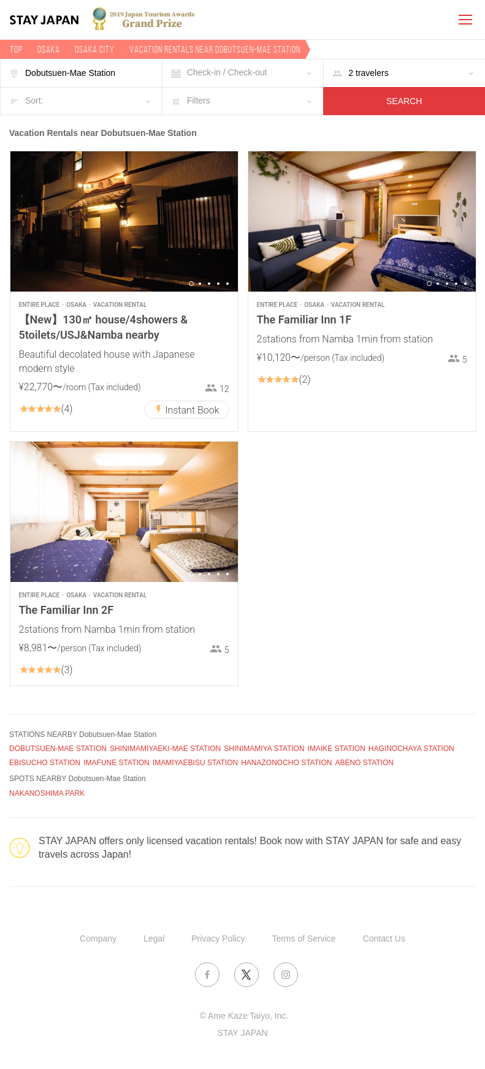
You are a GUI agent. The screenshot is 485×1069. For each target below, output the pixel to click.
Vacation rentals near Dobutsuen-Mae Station (214, 49)
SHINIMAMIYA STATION (264, 748)
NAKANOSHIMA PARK (47, 793)
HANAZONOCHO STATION (286, 762)
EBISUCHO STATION (44, 762)
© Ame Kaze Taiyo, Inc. (244, 1016)
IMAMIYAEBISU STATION (195, 762)
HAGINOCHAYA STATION (411, 748)
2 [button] (200, 283)
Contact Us (384, 938)
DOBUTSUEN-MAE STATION (58, 748)
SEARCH (404, 101)
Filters (198, 100)
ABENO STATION (364, 762)
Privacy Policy (218, 938)
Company (98, 938)
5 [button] (227, 283)
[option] (124, 221)
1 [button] (191, 283)
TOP (16, 49)
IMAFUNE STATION (116, 762)
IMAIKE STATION (336, 748)
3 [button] (209, 283)
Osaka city (95, 49)
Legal (153, 938)
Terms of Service (303, 938)
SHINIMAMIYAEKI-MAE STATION (165, 748)
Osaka (48, 49)
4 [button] (218, 283)
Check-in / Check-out (227, 72)
